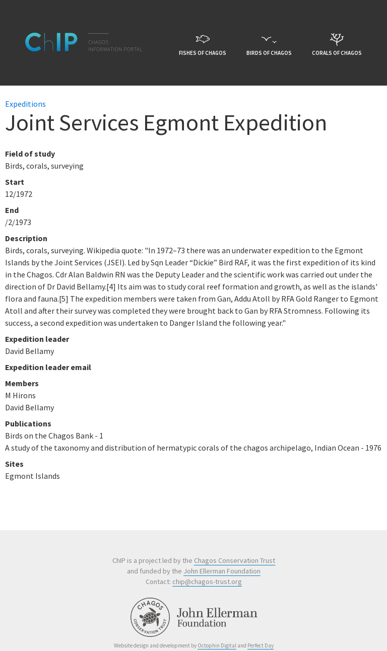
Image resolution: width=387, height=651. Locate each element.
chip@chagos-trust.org (207, 581)
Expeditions (25, 104)
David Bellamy (29, 407)
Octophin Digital (217, 645)
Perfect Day (260, 645)
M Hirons (20, 395)
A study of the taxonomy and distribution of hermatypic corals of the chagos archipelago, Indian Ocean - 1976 (193, 448)
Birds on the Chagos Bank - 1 (54, 435)
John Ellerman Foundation (222, 570)
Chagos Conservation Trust (234, 560)
